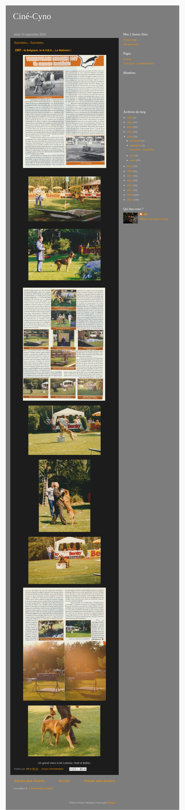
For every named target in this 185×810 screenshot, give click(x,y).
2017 (130, 175)
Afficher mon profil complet (153, 219)
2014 (130, 190)
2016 (130, 180)
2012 (130, 199)
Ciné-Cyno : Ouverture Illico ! (138, 63)
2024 (130, 122)
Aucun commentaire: (53, 769)
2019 (130, 166)
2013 (130, 194)
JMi (145, 214)
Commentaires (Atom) (41, 788)
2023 (130, 127)
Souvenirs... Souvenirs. (29, 42)
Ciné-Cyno (32, 16)
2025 (130, 117)
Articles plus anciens (99, 781)
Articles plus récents (29, 781)
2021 (130, 131)
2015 (130, 185)
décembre (135, 140)
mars (133, 160)
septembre (136, 145)
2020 (130, 136)
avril (132, 155)
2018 (130, 171)
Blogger (111, 802)
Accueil (64, 781)
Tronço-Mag (129, 40)
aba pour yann (131, 44)
